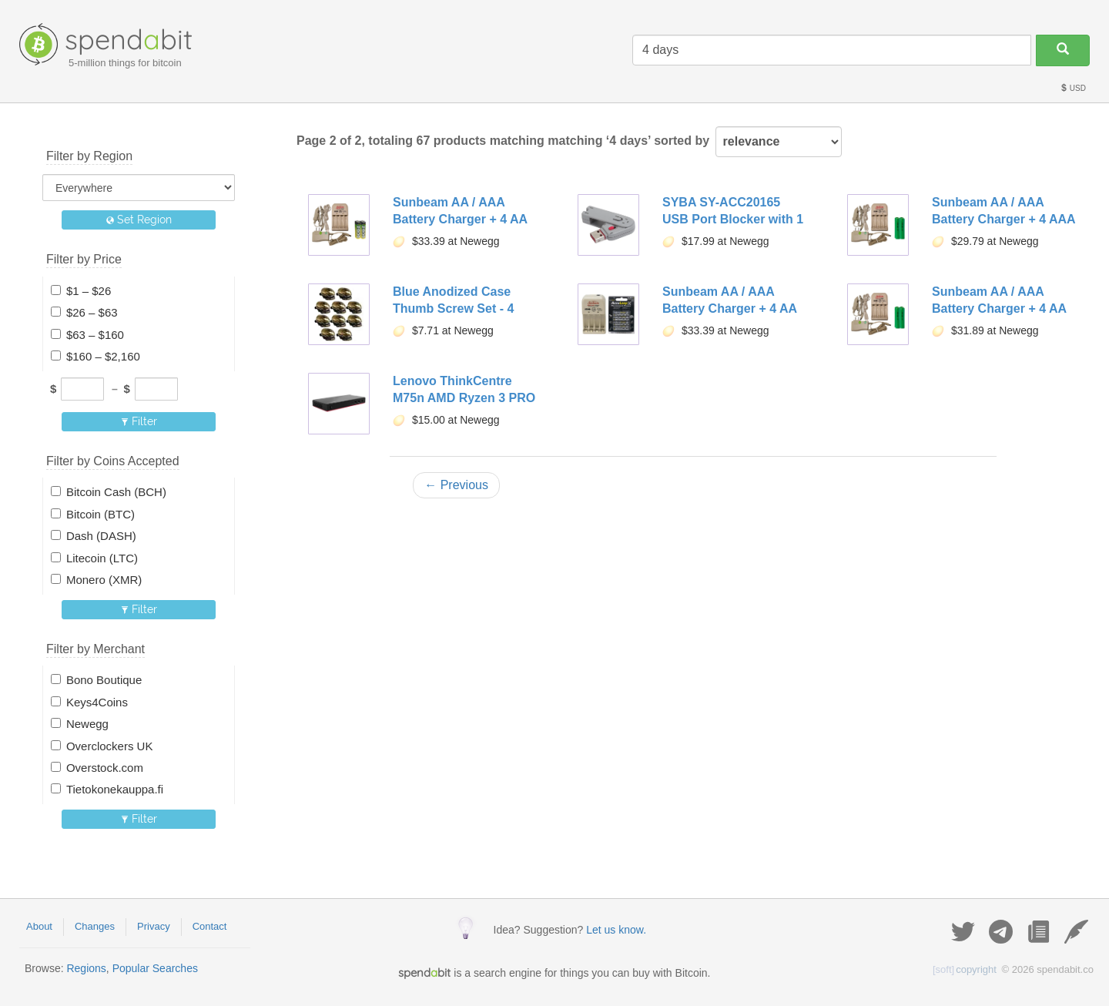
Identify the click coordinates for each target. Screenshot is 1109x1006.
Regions (86, 968)
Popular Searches (155, 968)
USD (1073, 88)
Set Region (139, 219)
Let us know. (616, 930)
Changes (95, 926)
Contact (210, 926)
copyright (965, 969)
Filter (139, 421)
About (39, 926)
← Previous (456, 484)
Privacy (153, 926)
